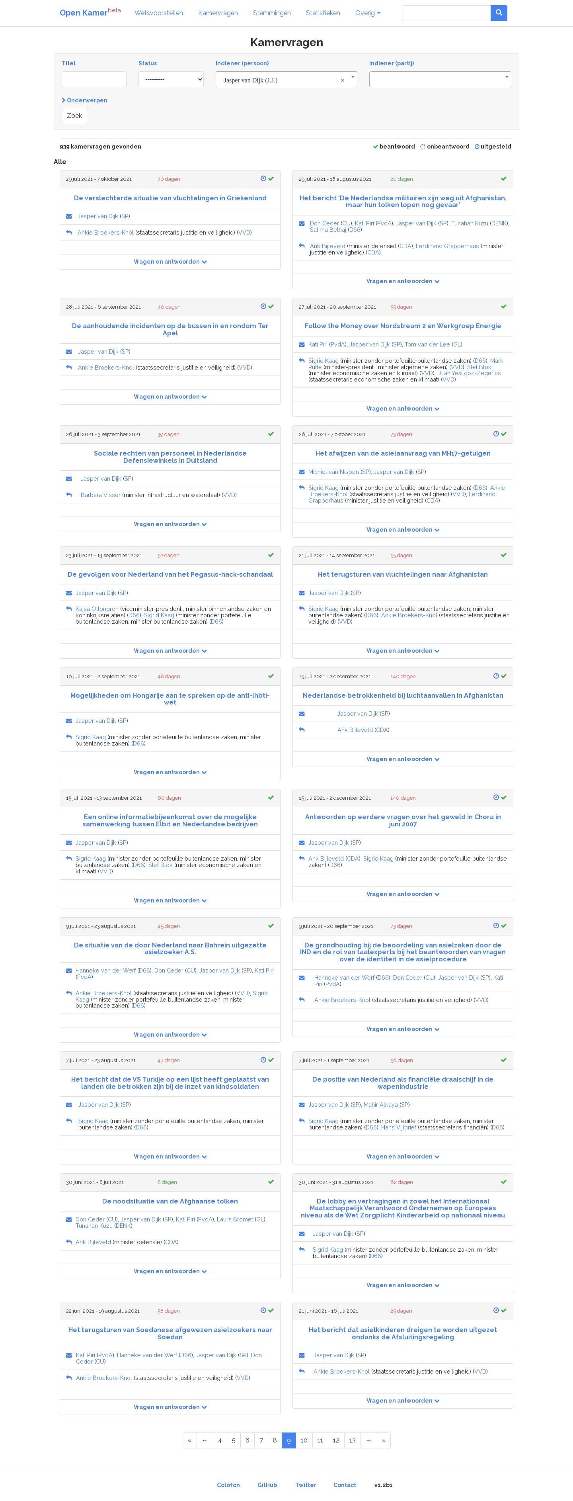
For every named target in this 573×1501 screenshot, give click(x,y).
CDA (405, 246)
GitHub (267, 1485)
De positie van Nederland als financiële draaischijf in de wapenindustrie (402, 1083)
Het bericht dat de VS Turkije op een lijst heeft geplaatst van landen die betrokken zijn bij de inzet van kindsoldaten (170, 1083)
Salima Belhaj (328, 229)
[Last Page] (384, 1441)
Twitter (305, 1485)
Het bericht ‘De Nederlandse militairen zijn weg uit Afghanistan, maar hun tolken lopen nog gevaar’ (403, 201)
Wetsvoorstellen (158, 13)
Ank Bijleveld (327, 246)
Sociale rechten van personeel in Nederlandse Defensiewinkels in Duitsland (170, 457)
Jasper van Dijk (98, 216)
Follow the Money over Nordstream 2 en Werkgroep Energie (403, 326)
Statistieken (323, 13)
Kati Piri (364, 223)
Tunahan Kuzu (469, 223)
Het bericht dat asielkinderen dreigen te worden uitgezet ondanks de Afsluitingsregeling (403, 1333)
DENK (499, 223)
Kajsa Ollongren (97, 608)
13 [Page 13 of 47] (352, 1440)
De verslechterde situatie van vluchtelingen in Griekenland (170, 198)
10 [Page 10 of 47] (304, 1440)
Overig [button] (367, 13)
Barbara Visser (101, 494)
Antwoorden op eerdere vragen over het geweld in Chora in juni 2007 (403, 820)
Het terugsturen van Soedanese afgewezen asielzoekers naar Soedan (170, 1333)
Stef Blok (479, 367)
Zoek (74, 115)
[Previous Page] (205, 1441)
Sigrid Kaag (323, 360)
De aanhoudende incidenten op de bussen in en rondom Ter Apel (170, 329)
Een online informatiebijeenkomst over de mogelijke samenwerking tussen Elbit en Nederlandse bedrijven (170, 820)
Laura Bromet (235, 1219)
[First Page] (190, 1441)
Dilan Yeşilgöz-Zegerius (469, 373)
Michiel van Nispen (333, 471)
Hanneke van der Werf (106, 970)
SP (125, 216)
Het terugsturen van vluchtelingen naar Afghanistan (403, 574)
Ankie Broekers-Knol (106, 232)
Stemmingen (272, 13)
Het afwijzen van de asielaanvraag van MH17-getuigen (403, 453)
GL (457, 344)
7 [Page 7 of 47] (261, 1440)
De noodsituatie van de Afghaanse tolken (170, 1201)
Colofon (228, 1485)
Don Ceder (324, 223)
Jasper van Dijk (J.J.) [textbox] (284, 80)
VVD (244, 232)
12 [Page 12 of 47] (336, 1440)
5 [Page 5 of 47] (234, 1440)
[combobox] (287, 79)
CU (346, 223)
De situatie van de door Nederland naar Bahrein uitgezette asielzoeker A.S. (170, 948)
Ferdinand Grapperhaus (447, 246)
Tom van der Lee (427, 344)
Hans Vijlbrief (398, 1127)
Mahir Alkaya (381, 1104)
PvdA (384, 223)
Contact (344, 1485)
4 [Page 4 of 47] (220, 1440)
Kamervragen (218, 13)
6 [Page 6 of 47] (247, 1440)
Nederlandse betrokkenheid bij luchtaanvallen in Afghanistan (403, 695)
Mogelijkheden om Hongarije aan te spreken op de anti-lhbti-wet (170, 699)
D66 (355, 229)
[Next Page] (369, 1441)
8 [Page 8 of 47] (275, 1440)
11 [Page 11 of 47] (320, 1440)
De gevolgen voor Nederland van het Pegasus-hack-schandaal (170, 574)
